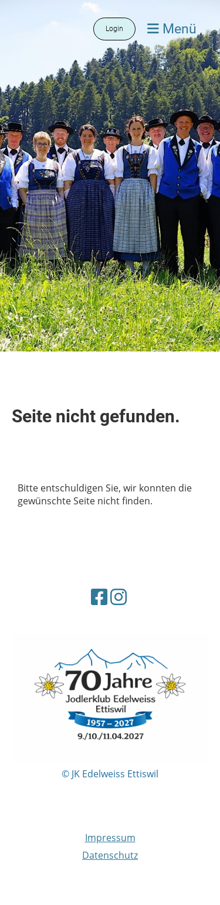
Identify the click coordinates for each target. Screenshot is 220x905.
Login (114, 29)
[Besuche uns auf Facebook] (99, 596)
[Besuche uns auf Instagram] (118, 596)
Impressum (110, 837)
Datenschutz (110, 855)
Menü (172, 28)
